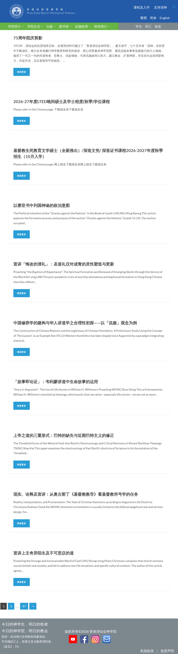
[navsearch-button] (174, 7)
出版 (51, 26)
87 (24, 606)
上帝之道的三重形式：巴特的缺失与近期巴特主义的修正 (65, 435)
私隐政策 (147, 651)
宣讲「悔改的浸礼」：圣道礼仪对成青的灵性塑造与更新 (65, 264)
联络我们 (102, 26)
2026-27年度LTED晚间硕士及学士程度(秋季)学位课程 (63, 101)
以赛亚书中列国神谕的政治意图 (42, 205)
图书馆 (65, 26)
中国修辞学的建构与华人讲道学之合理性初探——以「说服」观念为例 (77, 322)
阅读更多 (21, 72)
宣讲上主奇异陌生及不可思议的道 (44, 552)
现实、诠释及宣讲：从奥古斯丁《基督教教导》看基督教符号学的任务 (78, 494)
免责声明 (167, 651)
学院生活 (35, 26)
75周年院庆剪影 (28, 37)
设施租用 (83, 26)
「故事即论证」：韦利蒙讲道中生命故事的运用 (57, 381)
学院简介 (16, 26)
